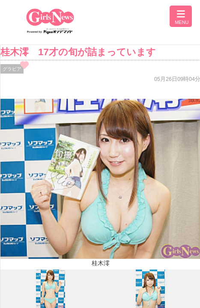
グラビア (12, 68)
